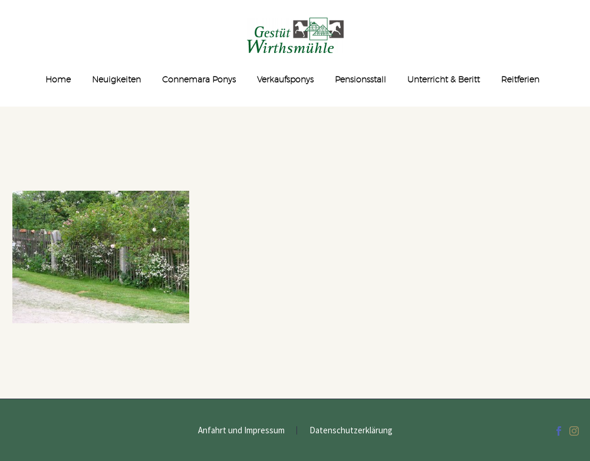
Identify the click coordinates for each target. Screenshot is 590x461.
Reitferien (520, 79)
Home (58, 79)
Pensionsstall (360, 79)
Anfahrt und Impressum (241, 430)
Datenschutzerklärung (351, 430)
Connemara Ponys (199, 79)
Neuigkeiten (116, 79)
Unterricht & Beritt (443, 79)
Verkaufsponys (285, 79)
